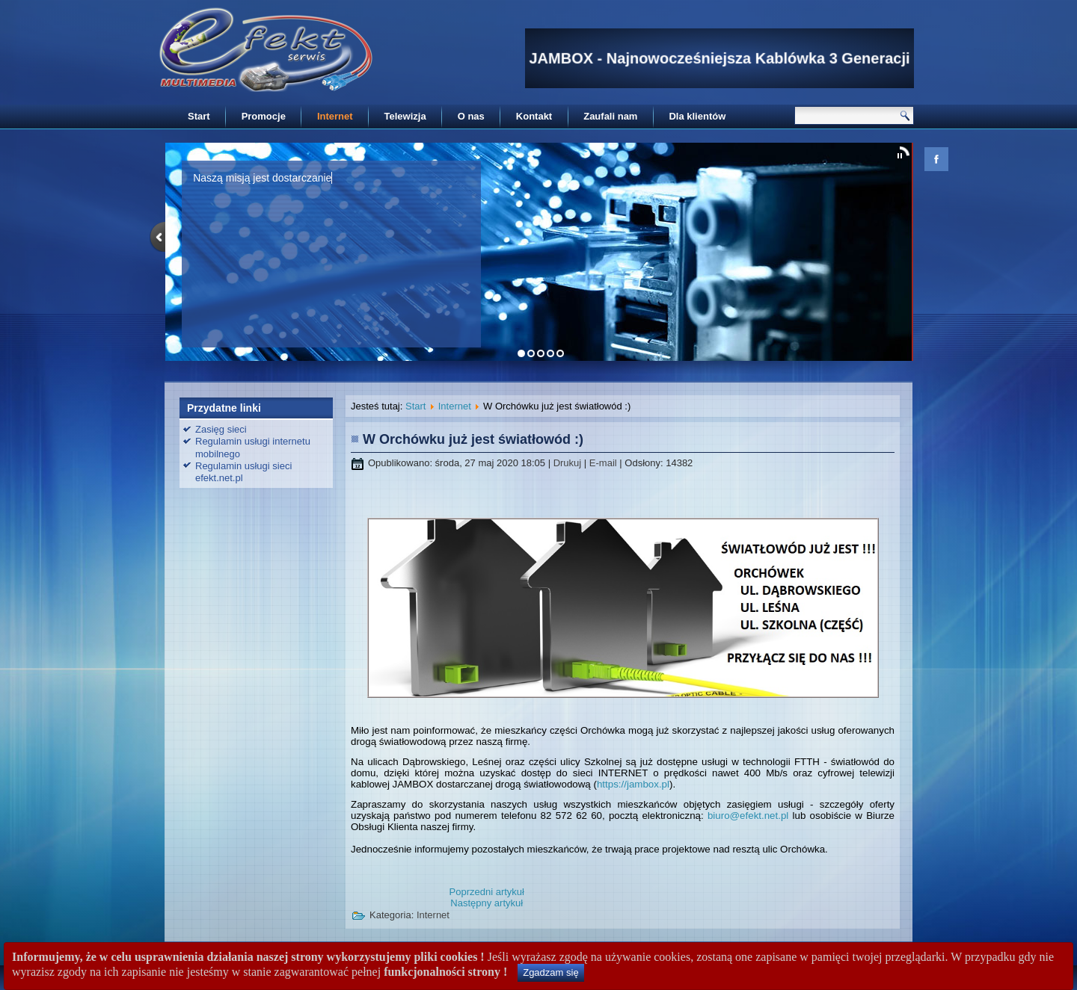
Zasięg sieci (221, 429)
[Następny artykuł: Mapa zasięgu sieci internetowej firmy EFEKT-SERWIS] (486, 903)
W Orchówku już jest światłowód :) (473, 439)
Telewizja (405, 116)
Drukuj (568, 462)
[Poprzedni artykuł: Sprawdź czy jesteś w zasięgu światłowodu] (486, 891)
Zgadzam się (550, 972)
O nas (471, 116)
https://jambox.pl (633, 784)
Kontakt (534, 116)
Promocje (264, 116)
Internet (335, 116)
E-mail (604, 462)
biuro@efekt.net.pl (748, 815)
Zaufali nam (610, 116)
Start (199, 116)
